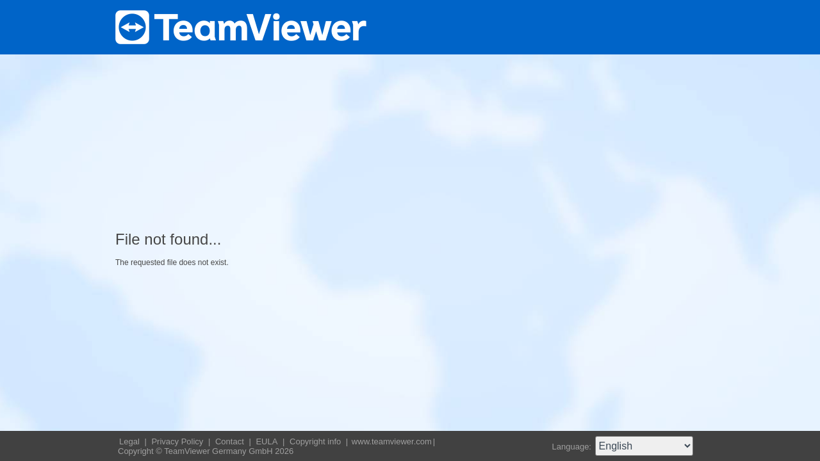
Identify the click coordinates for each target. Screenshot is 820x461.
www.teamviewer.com (392, 441)
